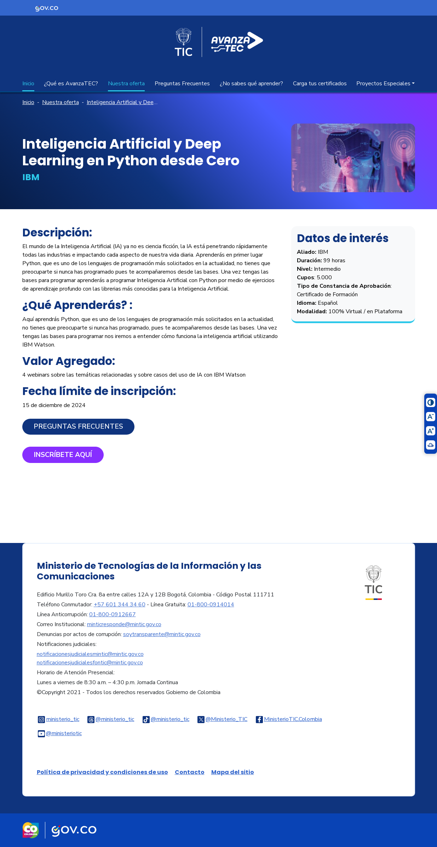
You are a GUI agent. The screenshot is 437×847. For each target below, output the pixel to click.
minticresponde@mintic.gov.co (124, 624)
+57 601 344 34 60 (119, 604)
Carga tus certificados (320, 83)
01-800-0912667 (112, 614)
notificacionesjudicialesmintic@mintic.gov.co (90, 654)
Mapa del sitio (232, 772)
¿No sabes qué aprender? (251, 83)
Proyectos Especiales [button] (383, 83)
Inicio (28, 83)
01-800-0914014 (211, 604)
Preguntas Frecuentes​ (78, 426)
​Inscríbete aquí (63, 454)
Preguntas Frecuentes (182, 83)
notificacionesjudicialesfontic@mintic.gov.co (90, 662)
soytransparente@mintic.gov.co (162, 634)
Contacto (190, 772)
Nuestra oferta (126, 83)
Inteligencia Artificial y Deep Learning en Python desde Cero (123, 102)
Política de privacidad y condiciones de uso (102, 772)
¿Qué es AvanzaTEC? (71, 83)
